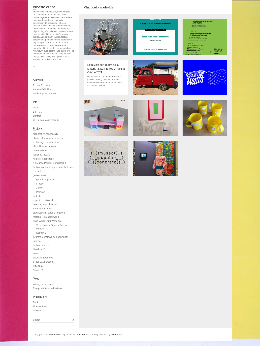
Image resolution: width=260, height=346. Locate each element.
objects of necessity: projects (48, 138)
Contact (37, 116)
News (36, 107)
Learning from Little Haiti (45, 204)
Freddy (40, 183)
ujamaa (37, 241)
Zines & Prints (40, 306)
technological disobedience (47, 142)
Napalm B (41, 232)
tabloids (37, 196)
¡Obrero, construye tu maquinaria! (50, 237)
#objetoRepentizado (43, 158)
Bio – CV (37, 111)
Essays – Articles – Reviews (47, 288)
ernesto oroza (44, 7)
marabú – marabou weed (46, 217)
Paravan (40, 192)
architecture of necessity (45, 134)
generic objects (41, 175)
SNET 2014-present (43, 261)
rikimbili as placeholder (45, 146)
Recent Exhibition (42, 85)
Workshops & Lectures (44, 93)
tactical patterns (41, 245)
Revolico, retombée (43, 257)
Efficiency (38, 266)
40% (35, 253)
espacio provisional (43, 200)
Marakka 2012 (40, 249)
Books (36, 302)
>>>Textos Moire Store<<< (47, 120)
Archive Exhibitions (43, 89)
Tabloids (37, 310)
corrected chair (40, 150)
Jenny (39, 188)
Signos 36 (38, 270)
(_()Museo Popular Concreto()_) (49, 163)
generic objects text (46, 179)
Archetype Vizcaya (42, 208)
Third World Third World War (47, 221)
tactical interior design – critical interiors (53, 167)
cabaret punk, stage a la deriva (49, 212)
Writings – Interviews (43, 284)
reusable (37, 171)
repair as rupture (41, 154)
